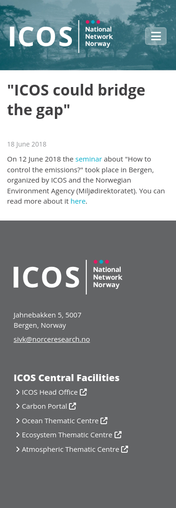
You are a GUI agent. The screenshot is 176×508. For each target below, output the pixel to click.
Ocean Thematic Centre (60, 420)
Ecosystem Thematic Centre (67, 434)
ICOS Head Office (49, 392)
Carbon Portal (44, 406)
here (77, 201)
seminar (88, 158)
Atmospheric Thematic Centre (70, 449)
